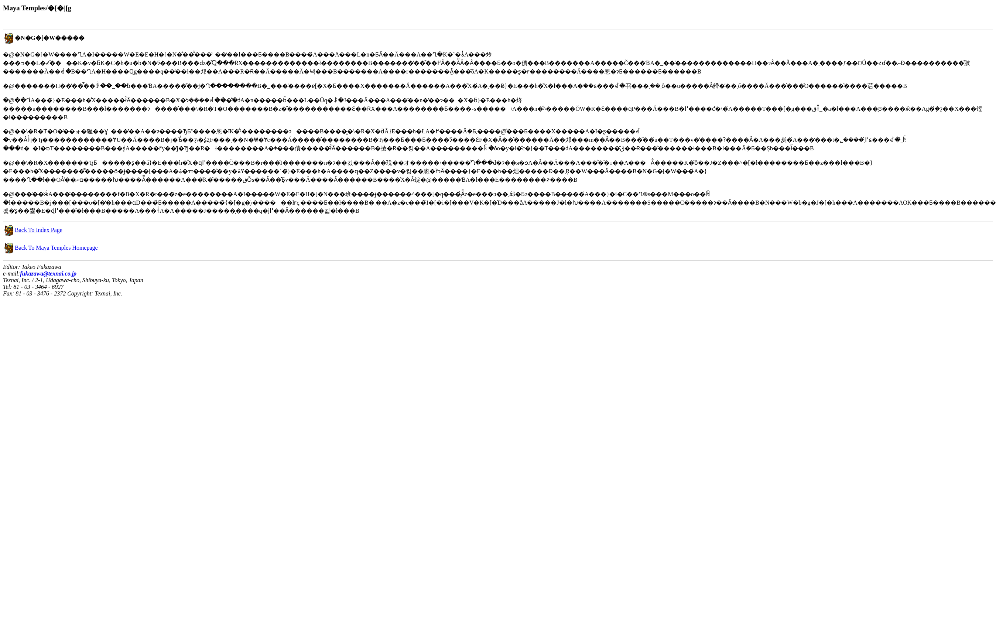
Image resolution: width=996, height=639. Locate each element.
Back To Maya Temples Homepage (56, 247)
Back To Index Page (38, 229)
